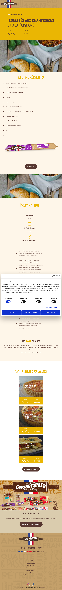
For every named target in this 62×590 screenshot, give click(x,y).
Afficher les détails (51, 307)
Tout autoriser (51, 312)
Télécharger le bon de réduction (31, 524)
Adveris (19, 589)
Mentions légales (29, 587)
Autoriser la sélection (31, 312)
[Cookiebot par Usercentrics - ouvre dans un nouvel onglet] (53, 276)
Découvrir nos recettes (31, 469)
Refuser (11, 312)
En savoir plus (31, 166)
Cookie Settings (36, 587)
